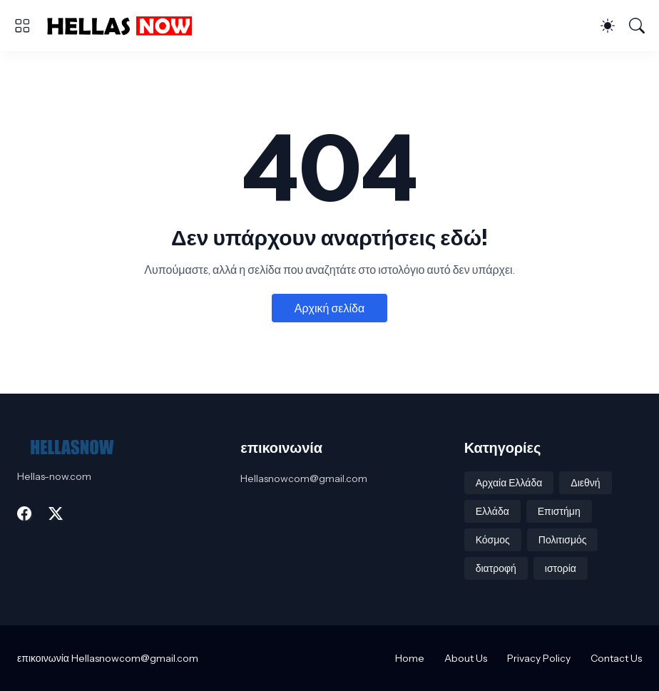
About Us (465, 658)
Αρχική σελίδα (329, 308)
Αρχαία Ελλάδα (509, 482)
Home (409, 658)
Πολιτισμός (562, 539)
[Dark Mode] (608, 25)
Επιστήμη (559, 511)
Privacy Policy (539, 658)
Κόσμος (493, 539)
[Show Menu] (22, 25)
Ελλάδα (492, 511)
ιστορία (560, 568)
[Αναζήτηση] (637, 25)
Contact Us (616, 658)
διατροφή (496, 568)
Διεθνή (585, 482)
